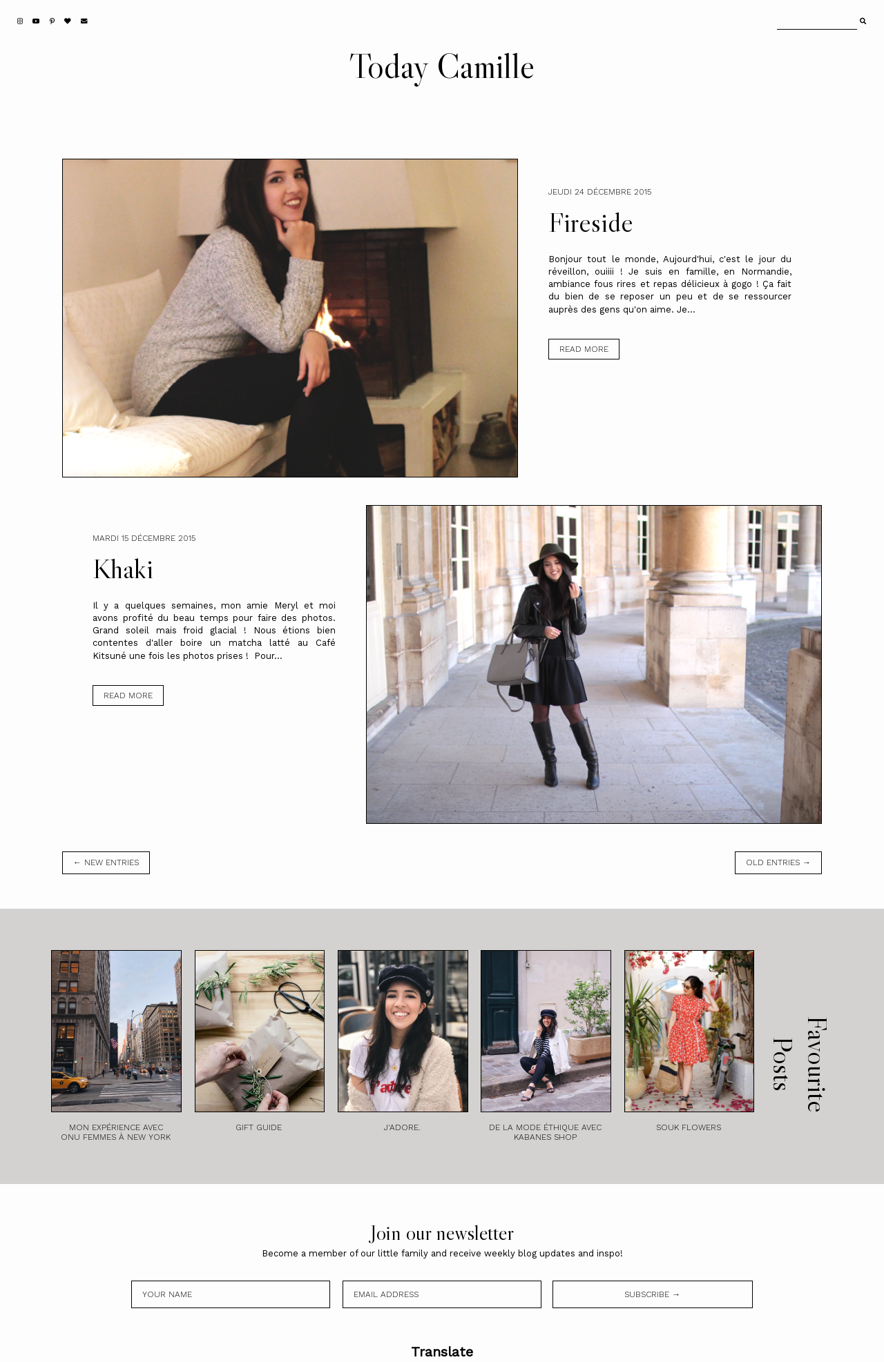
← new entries (106, 862)
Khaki (123, 568)
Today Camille (442, 65)
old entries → (778, 862)
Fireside (590, 222)
